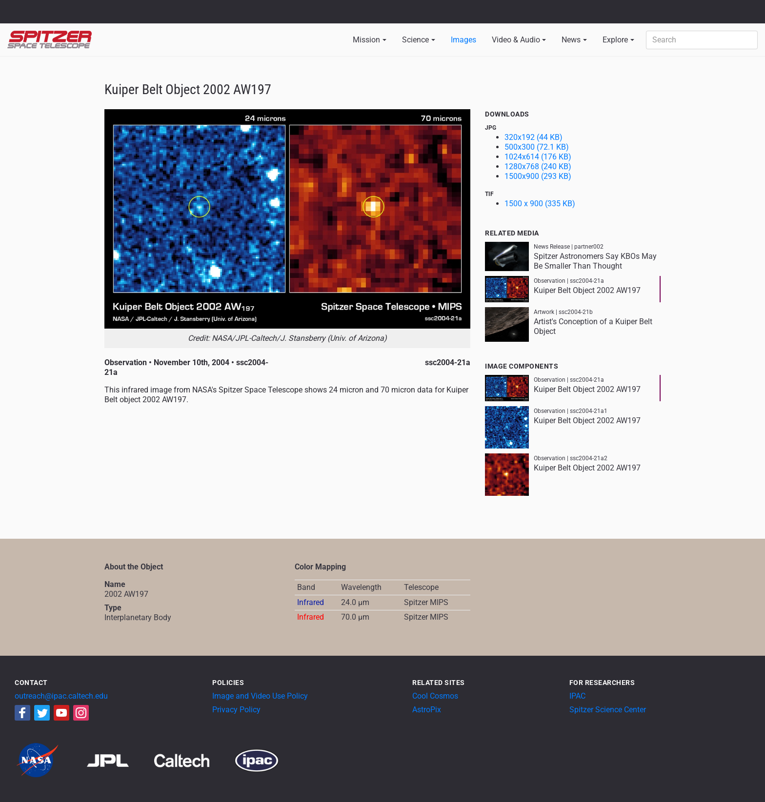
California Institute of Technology (64, 16)
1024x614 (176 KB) (537, 156)
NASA (18, 11)
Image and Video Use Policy (260, 696)
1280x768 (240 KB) (537, 166)
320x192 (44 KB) (533, 137)
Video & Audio (516, 39)
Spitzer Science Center (607, 709)
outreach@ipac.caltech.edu (61, 696)
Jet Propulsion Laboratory (64, 7)
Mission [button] (366, 39)
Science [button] (415, 39)
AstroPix (426, 709)
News (571, 39)
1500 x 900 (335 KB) (539, 203)
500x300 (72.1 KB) (536, 147)
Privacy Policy (236, 709)
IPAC (577, 696)
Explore (615, 39)
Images (463, 39)
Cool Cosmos (435, 696)
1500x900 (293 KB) (537, 176)
